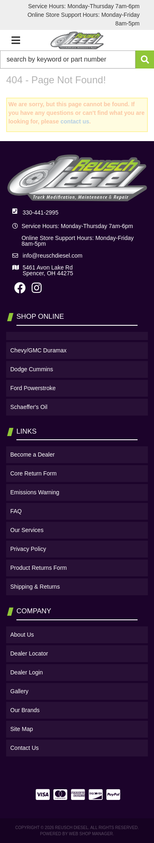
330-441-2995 (40, 212)
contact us (74, 121)
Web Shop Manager (91, 834)
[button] (77, 59)
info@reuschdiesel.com (53, 255)
